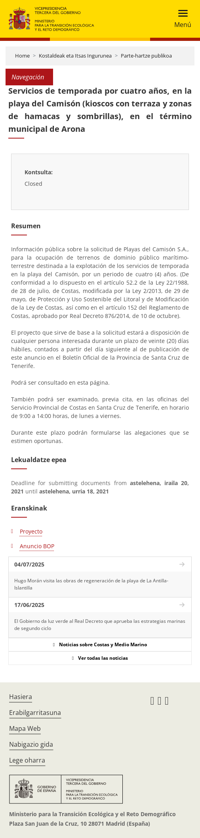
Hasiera (20, 696)
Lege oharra (27, 760)
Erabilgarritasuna (35, 712)
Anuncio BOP (37, 546)
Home (22, 55)
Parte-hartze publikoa (146, 55)
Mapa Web (25, 728)
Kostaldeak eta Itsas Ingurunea (75, 55)
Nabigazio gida (31, 744)
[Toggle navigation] (180, 19)
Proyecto (31, 531)
